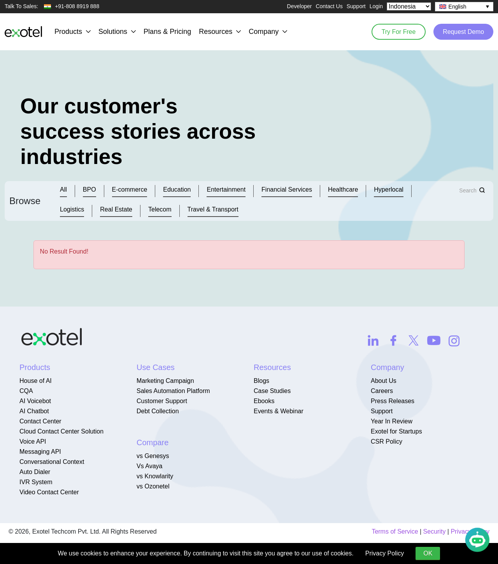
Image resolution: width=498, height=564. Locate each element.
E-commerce (129, 189)
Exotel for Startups (396, 431)
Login (376, 6)
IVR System (35, 482)
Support (356, 6)
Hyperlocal (388, 189)
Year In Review (391, 421)
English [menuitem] (457, 7)
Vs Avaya (149, 466)
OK (427, 553)
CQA (26, 391)
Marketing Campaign (165, 380)
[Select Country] (409, 6)
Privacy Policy (384, 553)
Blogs (261, 380)
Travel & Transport (213, 209)
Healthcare (343, 189)
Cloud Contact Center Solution (61, 431)
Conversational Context (51, 461)
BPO (89, 189)
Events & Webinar (278, 411)
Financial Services (286, 189)
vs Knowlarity (155, 476)
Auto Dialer (34, 472)
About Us (383, 380)
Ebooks (264, 401)
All (63, 189)
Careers (382, 391)
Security (434, 531)
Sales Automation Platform (173, 391)
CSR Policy (386, 441)
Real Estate (116, 209)
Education (177, 189)
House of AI (35, 380)
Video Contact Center (49, 492)
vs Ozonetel (153, 486)
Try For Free (397, 31)
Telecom (160, 209)
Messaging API (40, 451)
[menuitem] (464, 6)
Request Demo (463, 31)
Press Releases (392, 401)
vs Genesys (153, 456)
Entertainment (226, 189)
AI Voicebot (35, 401)
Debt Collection (158, 411)
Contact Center (40, 421)
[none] (464, 6)
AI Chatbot (34, 411)
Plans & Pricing (167, 31)
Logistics (72, 209)
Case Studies (272, 391)
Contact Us (329, 6)
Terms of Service (395, 531)
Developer (299, 6)
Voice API (32, 441)
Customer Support (162, 401)
